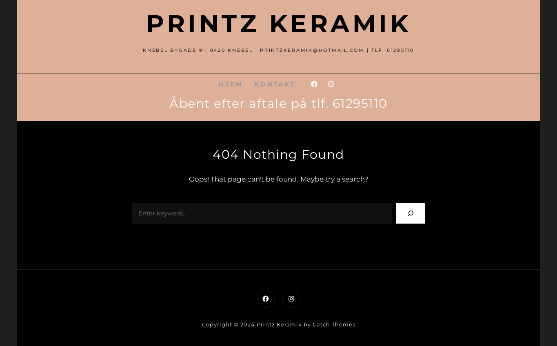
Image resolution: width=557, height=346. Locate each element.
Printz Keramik (278, 23)
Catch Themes (334, 324)
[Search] (410, 213)
